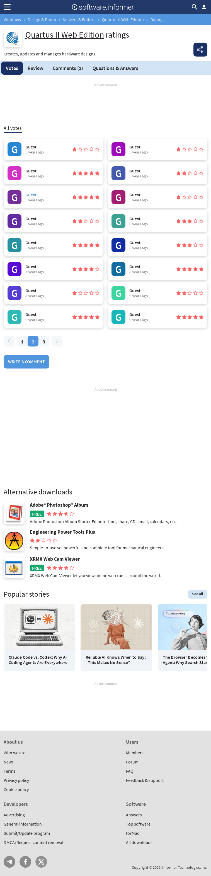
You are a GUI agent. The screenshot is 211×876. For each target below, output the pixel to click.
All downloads (139, 842)
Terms (9, 771)
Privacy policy (16, 780)
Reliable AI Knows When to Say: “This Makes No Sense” (115, 660)
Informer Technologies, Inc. (184, 867)
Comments (68, 68)
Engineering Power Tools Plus (62, 532)
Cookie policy (16, 789)
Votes (12, 68)
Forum (132, 762)
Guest (31, 194)
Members (135, 752)
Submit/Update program (27, 833)
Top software (138, 824)
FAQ (130, 771)
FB (25, 862)
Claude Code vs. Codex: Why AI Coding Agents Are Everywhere (38, 660)
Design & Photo (42, 19)
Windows (12, 19)
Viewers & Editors (79, 19)
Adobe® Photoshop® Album (59, 505)
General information (23, 824)
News (9, 762)
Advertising (14, 815)
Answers (115, 68)
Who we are (14, 752)
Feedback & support (145, 780)
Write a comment (26, 361)
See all (197, 593)
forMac (132, 833)
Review (35, 68)
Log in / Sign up (204, 7)
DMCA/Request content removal (33, 842)
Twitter (41, 862)
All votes (13, 128)
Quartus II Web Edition (123, 19)
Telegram (9, 862)
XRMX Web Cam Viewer (55, 559)
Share (200, 50)
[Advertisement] (105, 104)
